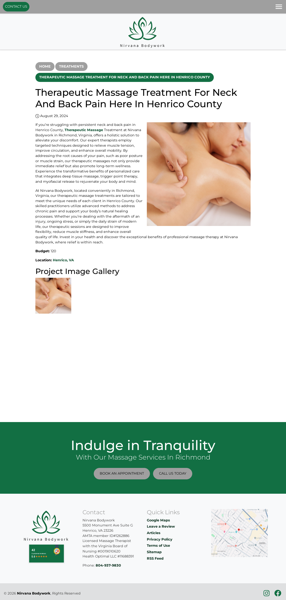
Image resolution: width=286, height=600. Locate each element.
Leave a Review (161, 526)
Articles (153, 533)
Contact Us (16, 6)
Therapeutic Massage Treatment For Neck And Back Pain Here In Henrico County (124, 77)
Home (45, 66)
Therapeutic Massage (84, 130)
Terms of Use (158, 545)
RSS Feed (155, 558)
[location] (239, 532)
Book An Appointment (122, 473)
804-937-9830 (108, 565)
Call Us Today (172, 473)
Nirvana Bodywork (33, 593)
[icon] (267, 594)
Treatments (71, 66)
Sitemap (154, 552)
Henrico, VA (63, 260)
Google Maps (158, 520)
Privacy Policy (159, 539)
